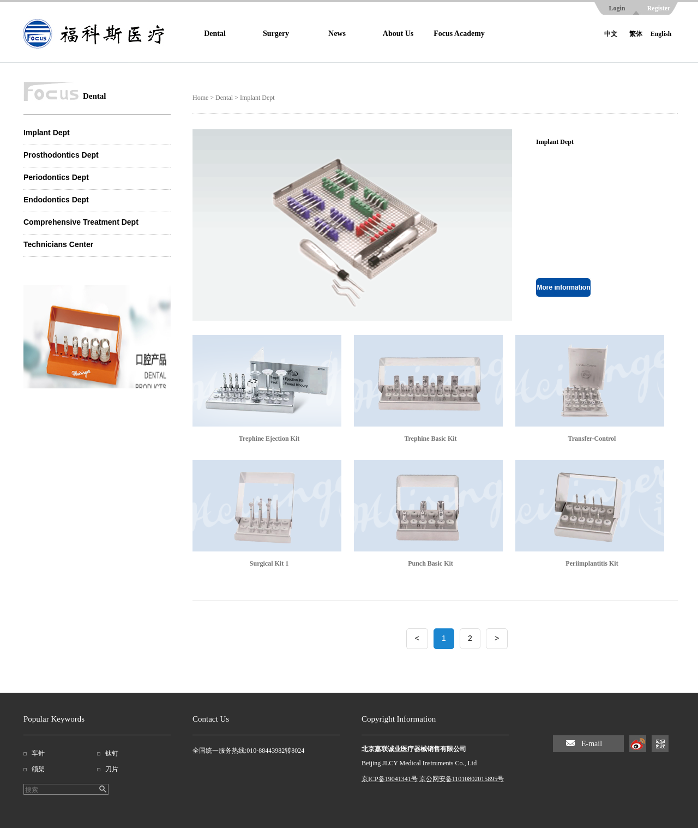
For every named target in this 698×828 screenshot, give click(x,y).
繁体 (635, 34)
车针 (38, 753)
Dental (215, 33)
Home (200, 97)
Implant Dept (46, 132)
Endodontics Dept (56, 199)
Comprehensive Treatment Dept (81, 222)
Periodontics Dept (56, 177)
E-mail (591, 744)
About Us (398, 33)
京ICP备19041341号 (390, 779)
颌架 (38, 769)
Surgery (276, 33)
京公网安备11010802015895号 (461, 779)
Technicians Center (58, 244)
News (337, 33)
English (661, 34)
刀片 (111, 769)
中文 (610, 34)
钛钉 (111, 753)
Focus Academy (459, 33)
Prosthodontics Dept (61, 155)
